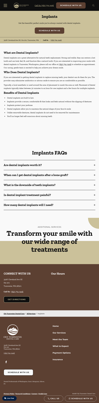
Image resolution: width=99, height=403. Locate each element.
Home (56, 326)
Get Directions (17, 299)
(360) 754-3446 (56, 40)
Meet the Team (60, 339)
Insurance (58, 359)
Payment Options (62, 353)
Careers (34, 394)
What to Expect (61, 346)
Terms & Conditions (23, 394)
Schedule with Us (71, 5)
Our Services (59, 333)
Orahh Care (42, 394)
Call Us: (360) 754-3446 (44, 5)
